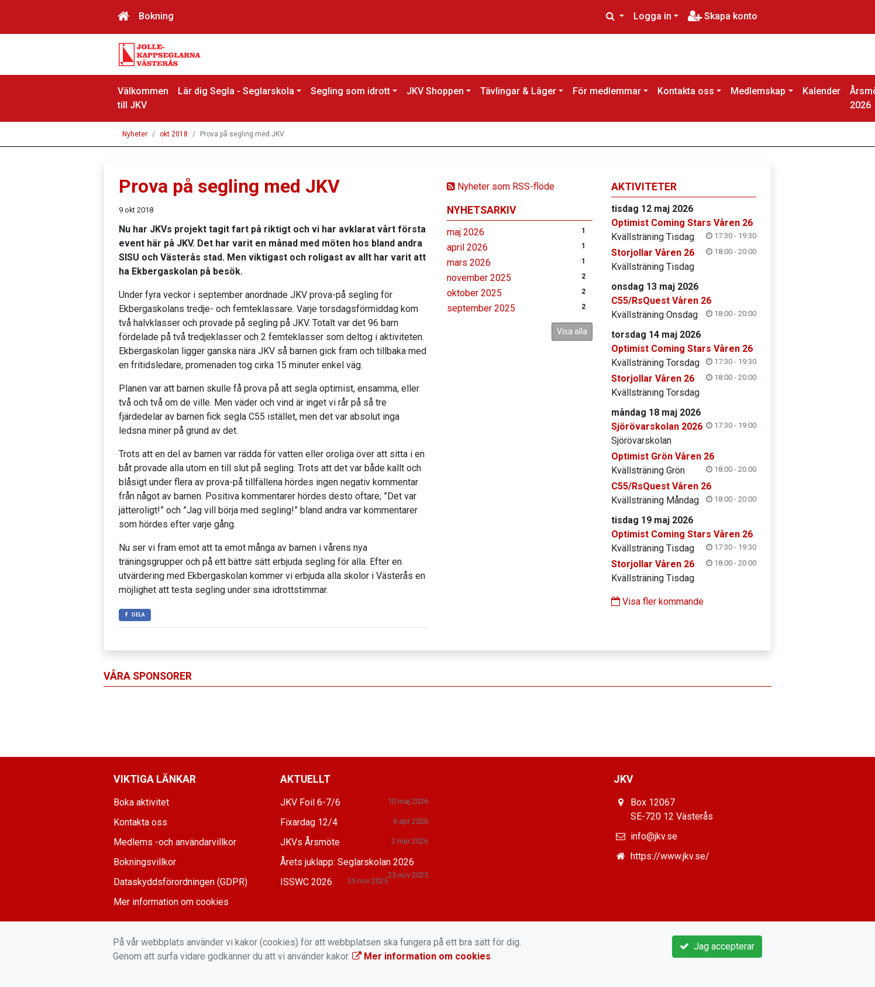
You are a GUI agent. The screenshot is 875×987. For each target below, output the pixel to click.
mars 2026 (469, 262)
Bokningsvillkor (144, 862)
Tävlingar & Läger (518, 91)
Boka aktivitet (141, 802)
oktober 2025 (474, 293)
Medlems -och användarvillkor (174, 842)
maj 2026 (465, 232)
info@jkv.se (654, 836)
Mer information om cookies (171, 901)
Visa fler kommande (657, 601)
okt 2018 (174, 134)
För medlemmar (607, 91)
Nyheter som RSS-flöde (500, 186)
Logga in (652, 16)
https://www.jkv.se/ (670, 856)
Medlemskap (758, 91)
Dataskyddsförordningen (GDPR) (180, 881)
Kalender (821, 91)
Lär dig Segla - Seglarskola (236, 91)
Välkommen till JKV (143, 98)
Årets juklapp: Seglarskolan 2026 (347, 862)
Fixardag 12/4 (308, 822)
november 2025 (479, 277)
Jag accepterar (717, 946)
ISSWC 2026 (306, 881)
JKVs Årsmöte (310, 842)
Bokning (156, 16)
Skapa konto (722, 16)
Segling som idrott (350, 91)
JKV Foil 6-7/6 (310, 802)
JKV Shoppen (435, 91)
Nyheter (134, 134)
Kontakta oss (685, 91)
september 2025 (481, 308)
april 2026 (467, 247)
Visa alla (572, 331)
